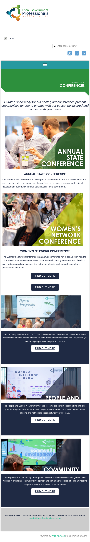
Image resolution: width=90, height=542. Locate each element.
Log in (11, 38)
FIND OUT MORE (45, 276)
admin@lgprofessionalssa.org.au (45, 518)
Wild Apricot (58, 535)
